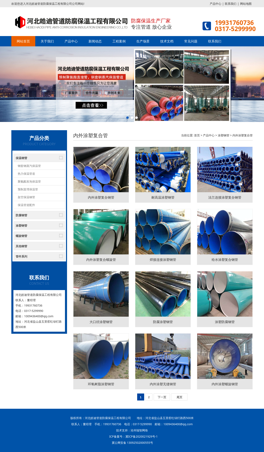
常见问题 (190, 41)
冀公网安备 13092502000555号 (132, 443)
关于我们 (47, 41)
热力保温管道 (26, 174)
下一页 (162, 397)
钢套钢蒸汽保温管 (29, 166)
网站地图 (246, 4)
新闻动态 (95, 41)
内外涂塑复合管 (242, 135)
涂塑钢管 (223, 135)
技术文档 (166, 41)
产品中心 (215, 4)
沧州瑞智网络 (139, 430)
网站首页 (23, 41)
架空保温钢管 (26, 197)
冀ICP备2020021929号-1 (141, 436)
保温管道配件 (26, 205)
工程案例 (119, 41)
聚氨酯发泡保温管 (29, 181)
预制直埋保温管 (28, 189)
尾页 (179, 397)
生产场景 (143, 41)
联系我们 (230, 4)
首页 (197, 135)
